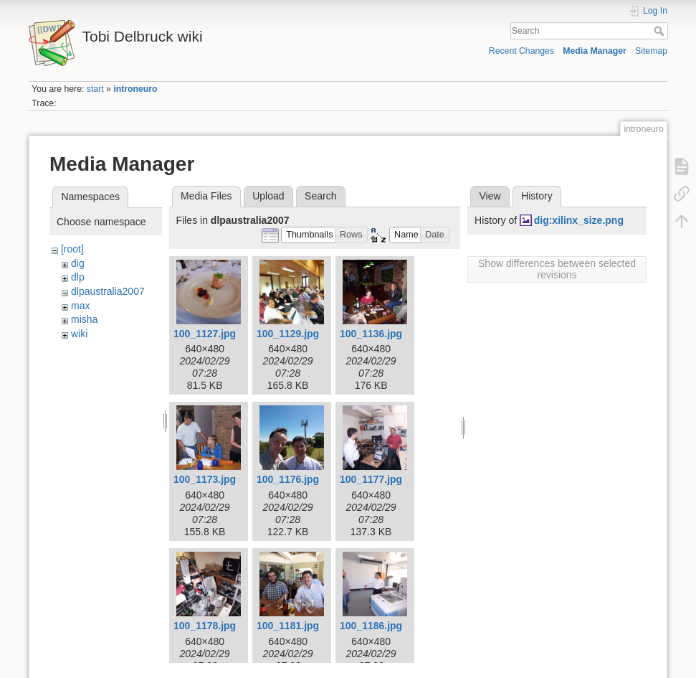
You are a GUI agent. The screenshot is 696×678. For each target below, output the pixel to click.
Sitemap (651, 51)
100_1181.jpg (288, 625)
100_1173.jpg (204, 479)
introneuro (135, 89)
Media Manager (594, 51)
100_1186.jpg (371, 625)
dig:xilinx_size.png (579, 220)
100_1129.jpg (288, 333)
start (95, 89)
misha (84, 319)
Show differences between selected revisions (557, 269)
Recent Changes (521, 51)
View (489, 196)
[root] (72, 249)
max (80, 305)
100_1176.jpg (288, 479)
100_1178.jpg (204, 625)
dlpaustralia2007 (108, 291)
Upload (268, 196)
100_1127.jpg (204, 333)
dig (78, 263)
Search (660, 31)
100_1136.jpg (371, 333)
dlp (78, 277)
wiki (79, 333)
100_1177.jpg (371, 479)
